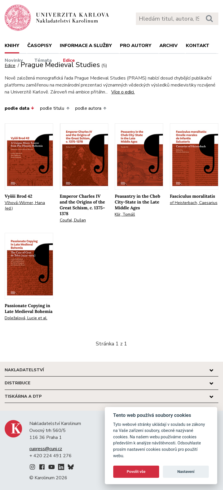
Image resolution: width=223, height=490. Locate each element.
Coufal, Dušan (73, 220)
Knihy (12, 45)
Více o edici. (123, 92)
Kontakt (197, 45)
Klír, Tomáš (125, 214)
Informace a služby (86, 45)
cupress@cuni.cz (45, 449)
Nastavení (186, 471)
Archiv (168, 45)
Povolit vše (136, 471)
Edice (69, 60)
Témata (43, 60)
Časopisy (39, 45)
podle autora (90, 108)
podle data (19, 108)
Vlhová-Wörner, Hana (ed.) (25, 205)
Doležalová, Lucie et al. (26, 318)
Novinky (14, 60)
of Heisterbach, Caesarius (193, 203)
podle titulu (54, 108)
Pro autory (135, 45)
